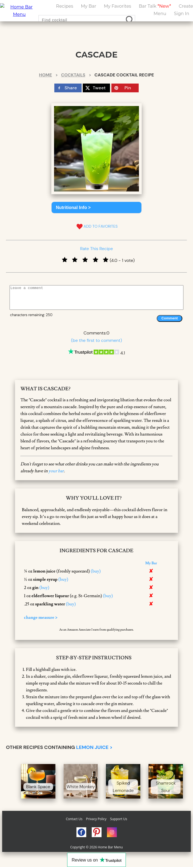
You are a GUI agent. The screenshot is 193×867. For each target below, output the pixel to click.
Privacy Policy (96, 819)
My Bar (88, 6)
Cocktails (73, 75)
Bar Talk (155, 6)
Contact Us (74, 819)
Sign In (181, 13)
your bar (56, 471)
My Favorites (117, 6)
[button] (97, 207)
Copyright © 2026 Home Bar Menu (96, 847)
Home (45, 75)
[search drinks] (130, 19)
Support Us (118, 819)
